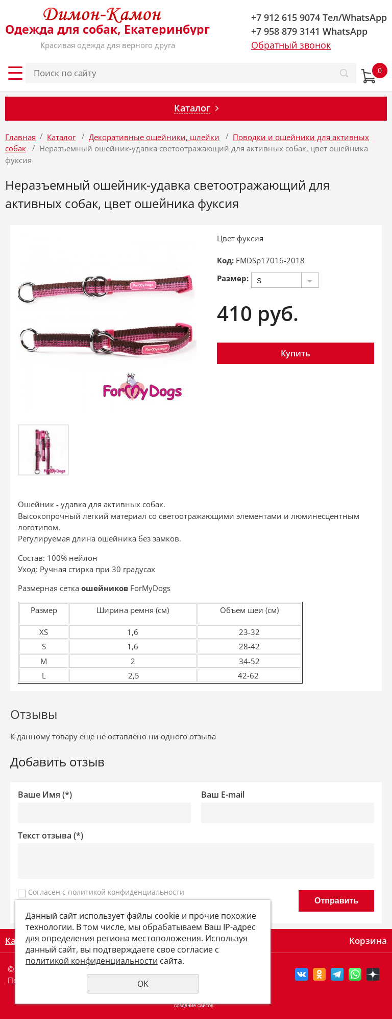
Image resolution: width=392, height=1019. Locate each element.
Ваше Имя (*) (45, 795)
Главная (20, 137)
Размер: (233, 278)
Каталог (61, 137)
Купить (295, 353)
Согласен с (106, 892)
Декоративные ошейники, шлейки (154, 137)
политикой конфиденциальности (126, 892)
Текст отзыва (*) (50, 836)
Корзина (368, 940)
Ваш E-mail (222, 795)
